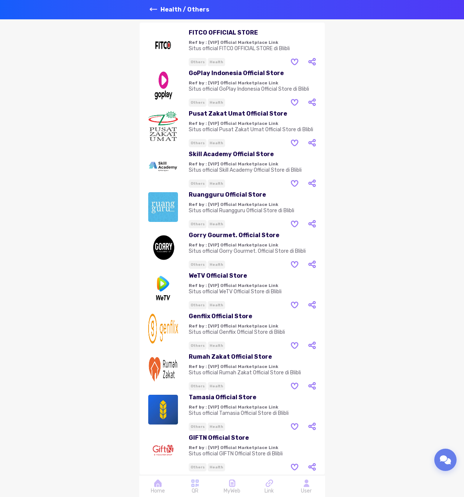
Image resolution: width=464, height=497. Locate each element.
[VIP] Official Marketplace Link (243, 42)
